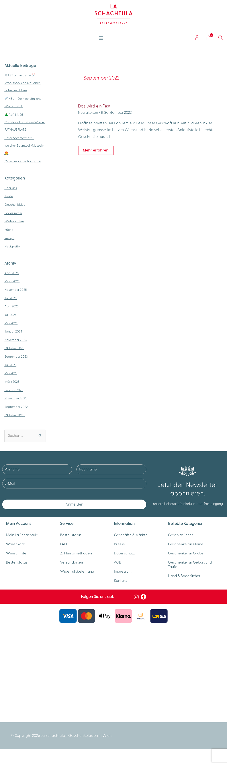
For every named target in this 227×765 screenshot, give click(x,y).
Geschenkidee (15, 205)
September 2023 (16, 357)
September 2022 (16, 407)
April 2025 (11, 306)
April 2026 (11, 273)
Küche (9, 230)
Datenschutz (125, 556)
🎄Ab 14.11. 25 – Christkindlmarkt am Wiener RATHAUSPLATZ (21, 122)
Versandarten (72, 566)
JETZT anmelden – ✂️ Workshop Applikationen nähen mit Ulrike (22, 83)
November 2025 (15, 290)
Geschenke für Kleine (186, 546)
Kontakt (120, 587)
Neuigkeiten (13, 246)
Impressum (123, 576)
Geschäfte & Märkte (131, 536)
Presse (119, 546)
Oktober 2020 (14, 415)
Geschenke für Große (186, 556)
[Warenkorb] (209, 38)
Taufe (8, 196)
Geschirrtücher (181, 536)
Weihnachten (14, 221)
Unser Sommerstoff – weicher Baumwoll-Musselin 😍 (19, 145)
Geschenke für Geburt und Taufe (191, 569)
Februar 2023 (14, 390)
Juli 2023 (10, 365)
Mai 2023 (11, 373)
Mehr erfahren (96, 149)
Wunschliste (16, 556)
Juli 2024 (10, 315)
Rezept (9, 238)
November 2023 (15, 340)
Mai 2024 (11, 323)
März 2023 (12, 382)
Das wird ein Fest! (95, 106)
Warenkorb (15, 546)
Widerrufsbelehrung (78, 576)
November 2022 (15, 398)
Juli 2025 (10, 298)
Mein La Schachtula (23, 536)
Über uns (10, 188)
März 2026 (12, 281)
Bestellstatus (17, 566)
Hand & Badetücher (185, 581)
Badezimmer (13, 213)
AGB (118, 566)
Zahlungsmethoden (77, 556)
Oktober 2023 (14, 348)
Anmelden (74, 504)
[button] (101, 37)
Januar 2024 (13, 331)
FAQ (64, 546)
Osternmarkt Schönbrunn (23, 161)
